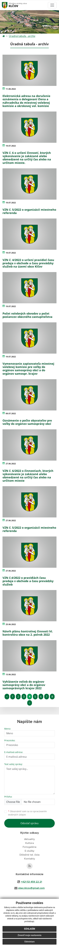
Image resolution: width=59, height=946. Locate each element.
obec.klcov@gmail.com (31, 888)
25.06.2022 (11, 624)
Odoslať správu (29, 823)
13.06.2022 (11, 674)
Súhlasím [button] (29, 929)
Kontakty (29, 858)
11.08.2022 (11, 88)
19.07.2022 (11, 145)
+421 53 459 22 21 (31, 882)
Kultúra (29, 843)
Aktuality (29, 839)
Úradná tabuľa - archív (22, 36)
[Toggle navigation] (52, 5)
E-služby (29, 851)
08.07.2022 (11, 413)
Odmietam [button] (29, 941)
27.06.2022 (11, 463)
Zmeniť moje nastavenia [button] (29, 935)
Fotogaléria (29, 847)
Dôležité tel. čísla (29, 855)
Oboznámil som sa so (27, 813)
